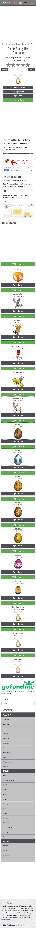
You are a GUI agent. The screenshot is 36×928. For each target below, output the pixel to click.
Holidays (11, 44)
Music (5, 813)
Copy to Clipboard (18, 285)
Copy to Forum (18, 96)
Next (31, 70)
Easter (18, 44)
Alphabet (6, 719)
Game (5, 794)
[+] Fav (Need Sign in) (18, 100)
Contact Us (21, 925)
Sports (5, 832)
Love (5, 808)
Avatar (5, 733)
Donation (4, 691)
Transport (6, 837)
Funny (5, 789)
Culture (5, 775)
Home (3, 44)
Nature (5, 818)
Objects (6, 823)
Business (6, 743)
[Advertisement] (18, 24)
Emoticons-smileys (9, 780)
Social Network (8, 827)
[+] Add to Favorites (18, 264)
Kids (4, 799)
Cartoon (6, 748)
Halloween (6, 855)
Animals (6, 724)
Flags (5, 757)
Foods (5, 785)
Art (4, 729)
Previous (4, 70)
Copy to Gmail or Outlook (18, 87)
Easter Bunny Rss (27, 44)
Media (5, 767)
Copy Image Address (18, 91)
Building (6, 738)
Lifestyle (6, 804)
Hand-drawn (7, 762)
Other (5, 860)
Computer (6, 752)
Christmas (6, 846)
